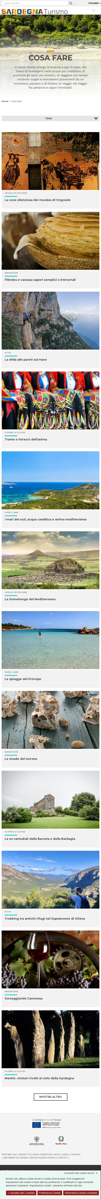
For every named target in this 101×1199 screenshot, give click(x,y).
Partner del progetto (16, 1154)
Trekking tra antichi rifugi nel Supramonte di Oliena (45, 918)
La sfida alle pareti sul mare (26, 359)
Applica (70, 3)
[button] (50, 118)
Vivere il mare (11, 512)
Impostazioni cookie (42, 1157)
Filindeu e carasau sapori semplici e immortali (40, 280)
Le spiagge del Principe (23, 679)
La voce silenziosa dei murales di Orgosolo (38, 200)
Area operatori (42, 1154)
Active (8, 353)
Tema (48, 118)
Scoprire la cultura (15, 433)
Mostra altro (50, 1096)
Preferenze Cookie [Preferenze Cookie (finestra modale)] (50, 1193)
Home (5, 101)
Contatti (63, 1157)
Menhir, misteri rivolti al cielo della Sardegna (39, 1078)
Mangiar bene (11, 273)
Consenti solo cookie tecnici (82, 1173)
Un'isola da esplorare (16, 193)
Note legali (61, 1154)
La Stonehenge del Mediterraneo (30, 599)
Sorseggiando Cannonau (24, 998)
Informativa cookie (16, 1157)
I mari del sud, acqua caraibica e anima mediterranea (46, 519)
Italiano (93, 3)
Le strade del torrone (21, 759)
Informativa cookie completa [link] (81, 1193)
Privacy (75, 1154)
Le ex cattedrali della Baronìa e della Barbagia (40, 839)
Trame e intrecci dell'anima (26, 439)
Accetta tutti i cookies (21, 1193)
